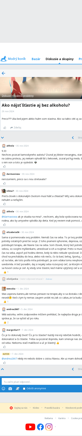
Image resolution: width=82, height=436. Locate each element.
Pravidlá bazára (52, 408)
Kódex (36, 408)
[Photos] (10, 388)
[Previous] (73, 138)
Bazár (36, 59)
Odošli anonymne (34, 388)
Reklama (49, 418)
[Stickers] (17, 388)
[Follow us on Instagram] (51, 427)
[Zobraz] (49, 279)
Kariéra (61, 418)
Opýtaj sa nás (20, 408)
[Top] (2, 369)
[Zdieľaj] (16, 128)
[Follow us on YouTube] (30, 427)
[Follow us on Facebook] (40, 427)
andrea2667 (10, 358)
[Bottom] (2, 138)
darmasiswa (10, 216)
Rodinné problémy (23, 95)
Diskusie (6, 95)
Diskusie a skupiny (59, 59)
